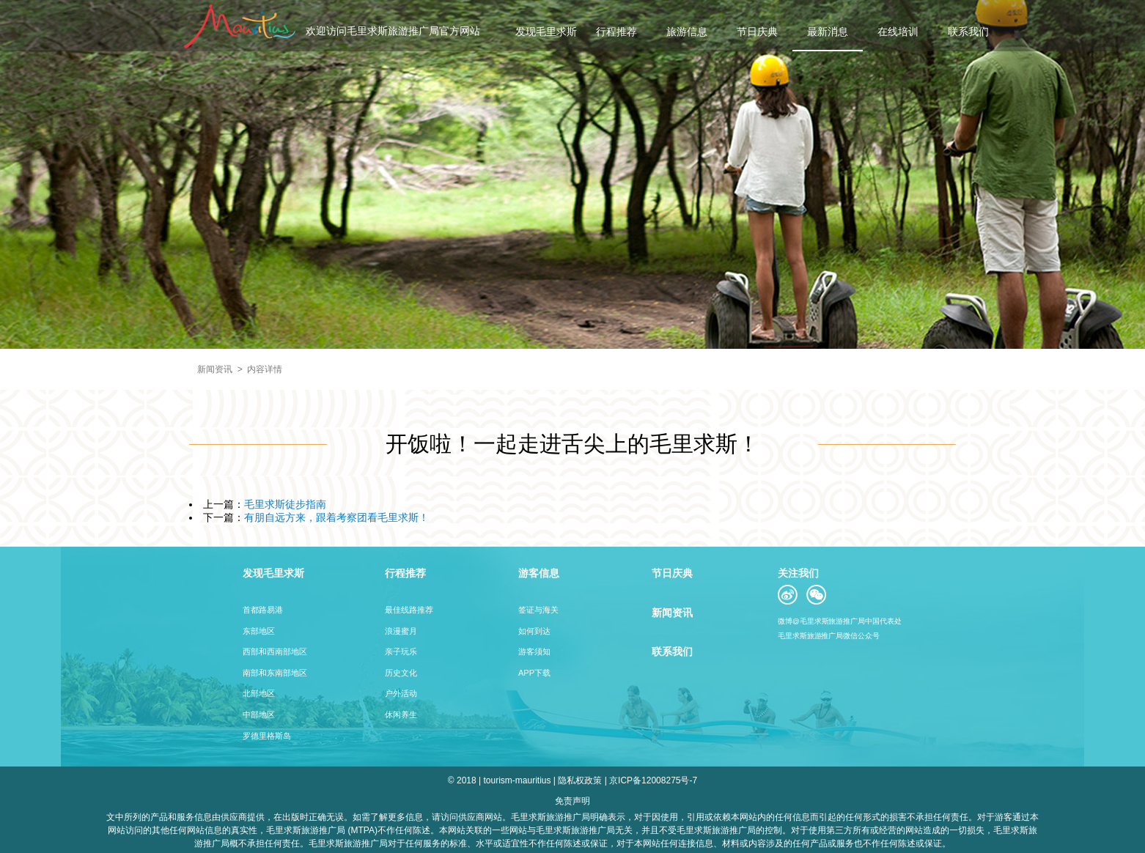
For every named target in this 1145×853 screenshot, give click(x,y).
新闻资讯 (214, 369)
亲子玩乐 (401, 651)
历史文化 (401, 672)
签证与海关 (538, 609)
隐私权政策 (580, 780)
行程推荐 (616, 31)
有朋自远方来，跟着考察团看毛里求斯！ (336, 517)
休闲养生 (401, 714)
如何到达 (534, 631)
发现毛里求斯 (546, 31)
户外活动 (401, 693)
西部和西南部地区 (275, 651)
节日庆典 (757, 31)
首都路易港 (263, 609)
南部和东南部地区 (275, 672)
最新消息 (827, 31)
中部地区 (259, 714)
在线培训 (897, 31)
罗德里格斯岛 (267, 735)
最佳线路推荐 (409, 609)
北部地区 (259, 693)
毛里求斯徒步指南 (285, 504)
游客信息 (538, 573)
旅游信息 (686, 31)
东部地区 (259, 631)
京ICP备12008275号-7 (653, 780)
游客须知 (534, 651)
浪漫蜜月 (401, 631)
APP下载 (534, 672)
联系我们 (968, 31)
